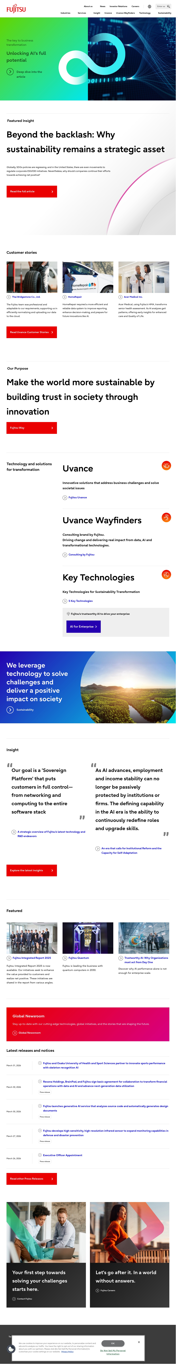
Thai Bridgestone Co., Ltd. (23, 297)
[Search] (163, 6)
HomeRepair (72, 297)
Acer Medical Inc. (130, 297)
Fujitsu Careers (105, 1290)
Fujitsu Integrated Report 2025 (29, 958)
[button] (11, 1349)
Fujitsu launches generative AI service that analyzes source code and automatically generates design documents (103, 1108)
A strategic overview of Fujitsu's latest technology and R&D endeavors (48, 834)
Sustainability (164, 13)
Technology (145, 13)
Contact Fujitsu (22, 1299)
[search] (168, 6)
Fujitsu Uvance (75, 497)
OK (113, 1343)
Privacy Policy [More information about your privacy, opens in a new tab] (67, 1352)
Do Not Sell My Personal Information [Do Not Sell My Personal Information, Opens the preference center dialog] (113, 1352)
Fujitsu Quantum (76, 958)
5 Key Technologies (78, 601)
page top (171, 1321)
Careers (135, 6)
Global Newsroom (27, 1033)
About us (88, 6)
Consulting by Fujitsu (78, 555)
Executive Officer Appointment (60, 1155)
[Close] (139, 1342)
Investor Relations (118, 6)
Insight (97, 13)
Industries (65, 13)
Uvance (108, 13)
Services (82, 13)
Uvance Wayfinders (125, 13)
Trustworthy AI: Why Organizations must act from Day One (143, 960)
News (102, 6)
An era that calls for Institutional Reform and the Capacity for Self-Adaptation (128, 850)
